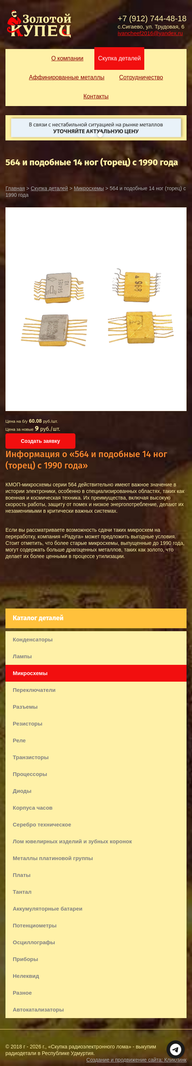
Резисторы (27, 723)
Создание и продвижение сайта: (136, 1060)
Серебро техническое (42, 824)
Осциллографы (34, 942)
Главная (15, 188)
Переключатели (34, 690)
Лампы (22, 656)
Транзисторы (30, 757)
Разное (22, 993)
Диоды (22, 791)
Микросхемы (89, 188)
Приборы (25, 959)
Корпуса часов (32, 808)
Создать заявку (40, 441)
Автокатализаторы (38, 1009)
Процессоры (30, 774)
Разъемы (25, 707)
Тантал (22, 892)
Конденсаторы (32, 639)
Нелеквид (26, 976)
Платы (22, 875)
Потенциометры (34, 925)
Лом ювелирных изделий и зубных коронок (72, 841)
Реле (19, 740)
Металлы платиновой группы (53, 858)
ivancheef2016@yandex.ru (150, 33)
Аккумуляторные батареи (47, 908)
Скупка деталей (49, 188)
